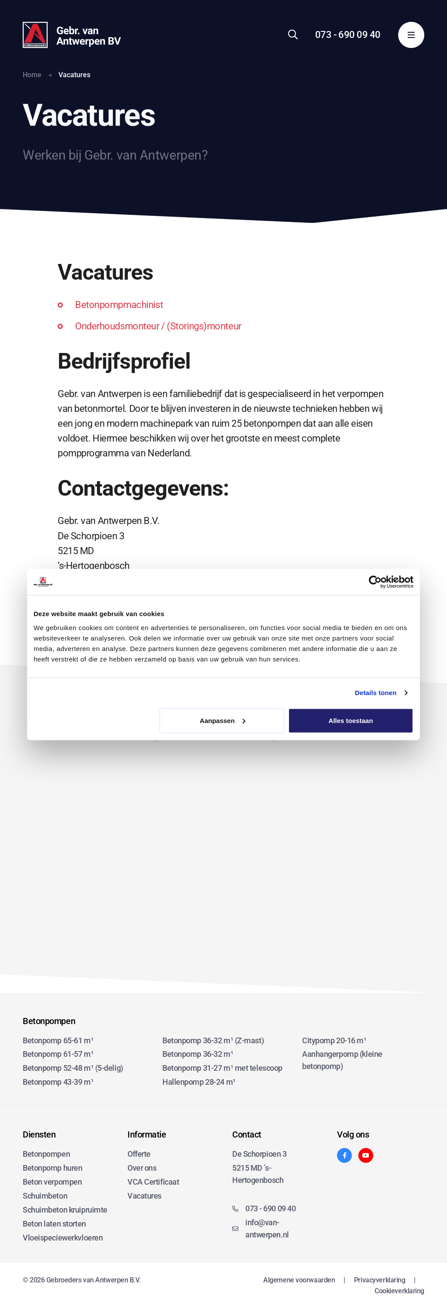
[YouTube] (365, 1155)
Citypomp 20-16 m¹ (334, 1040)
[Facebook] (344, 1155)
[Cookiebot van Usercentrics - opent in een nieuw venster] (375, 582)
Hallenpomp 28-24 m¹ (199, 1081)
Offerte (139, 1153)
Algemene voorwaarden (299, 1280)
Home (32, 75)
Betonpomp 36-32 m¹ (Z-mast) (213, 1040)
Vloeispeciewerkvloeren (63, 1237)
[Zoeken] (293, 34)
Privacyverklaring (380, 1280)
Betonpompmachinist (119, 319)
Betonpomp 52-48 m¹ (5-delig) (73, 1068)
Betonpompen (46, 1153)
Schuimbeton (45, 1195)
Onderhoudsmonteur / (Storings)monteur (158, 340)
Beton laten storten (54, 1223)
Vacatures (144, 1195)
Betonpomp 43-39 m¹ (58, 1081)
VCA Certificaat (153, 1181)
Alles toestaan (351, 720)
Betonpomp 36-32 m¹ (197, 1054)
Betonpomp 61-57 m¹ (58, 1054)
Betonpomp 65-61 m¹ (58, 1040)
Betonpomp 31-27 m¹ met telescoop (222, 1068)
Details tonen (375, 692)
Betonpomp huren (52, 1167)
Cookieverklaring (399, 1291)
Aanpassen (222, 720)
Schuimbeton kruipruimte (65, 1209)
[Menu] (411, 35)
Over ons (141, 1167)
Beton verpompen (52, 1181)
